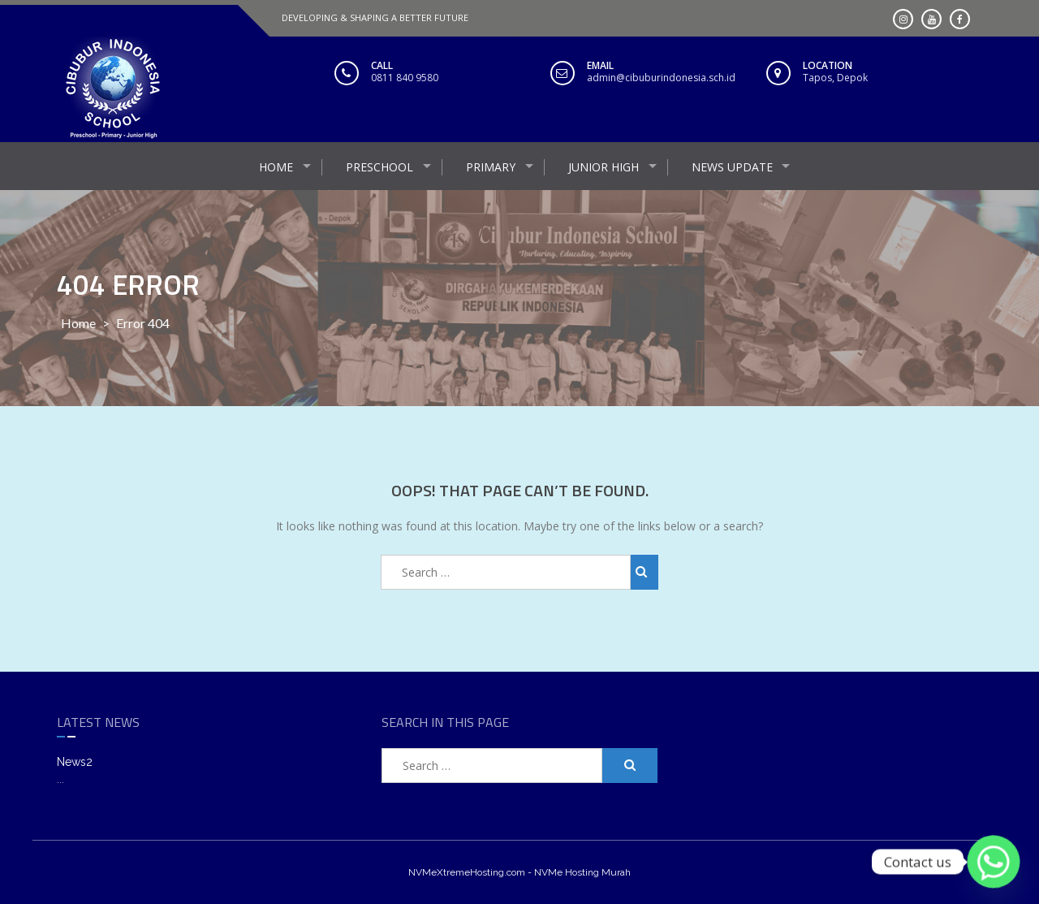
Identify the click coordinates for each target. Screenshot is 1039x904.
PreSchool (379, 167)
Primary (490, 167)
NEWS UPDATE (732, 167)
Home (78, 323)
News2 (75, 761)
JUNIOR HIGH (603, 167)
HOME (276, 167)
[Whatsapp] (993, 862)
